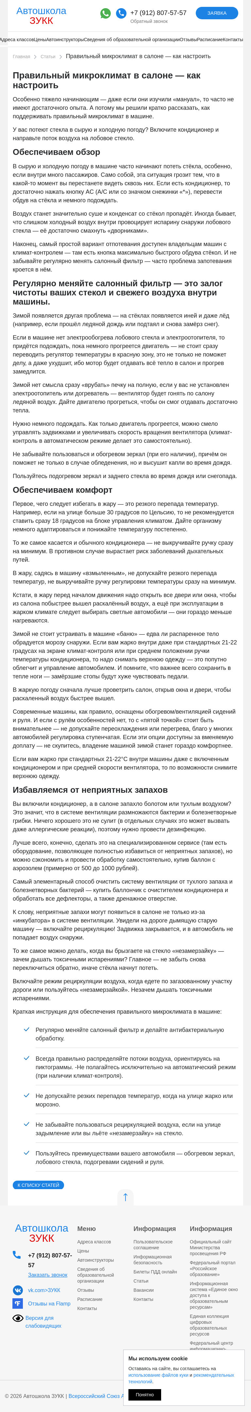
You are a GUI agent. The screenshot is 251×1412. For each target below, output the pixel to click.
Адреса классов (94, 1241)
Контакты (233, 39)
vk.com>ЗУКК (44, 1290)
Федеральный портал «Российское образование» (213, 1268)
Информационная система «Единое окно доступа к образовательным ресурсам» (214, 1295)
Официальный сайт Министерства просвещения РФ (211, 1247)
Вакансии (144, 1290)
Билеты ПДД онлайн (155, 1271)
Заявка (217, 13)
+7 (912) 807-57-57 (158, 12)
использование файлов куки (158, 1375)
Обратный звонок (149, 21)
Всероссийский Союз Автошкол (107, 1396)
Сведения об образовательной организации (131, 39)
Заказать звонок (47, 1275)
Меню (86, 1228)
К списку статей (38, 1185)
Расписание (210, 39)
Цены (40, 39)
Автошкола (41, 15)
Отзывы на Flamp (49, 1303)
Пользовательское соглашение (153, 1244)
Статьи (141, 1281)
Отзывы (188, 39)
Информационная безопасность (153, 1259)
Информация (155, 1228)
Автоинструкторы (65, 39)
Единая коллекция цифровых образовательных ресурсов (209, 1325)
